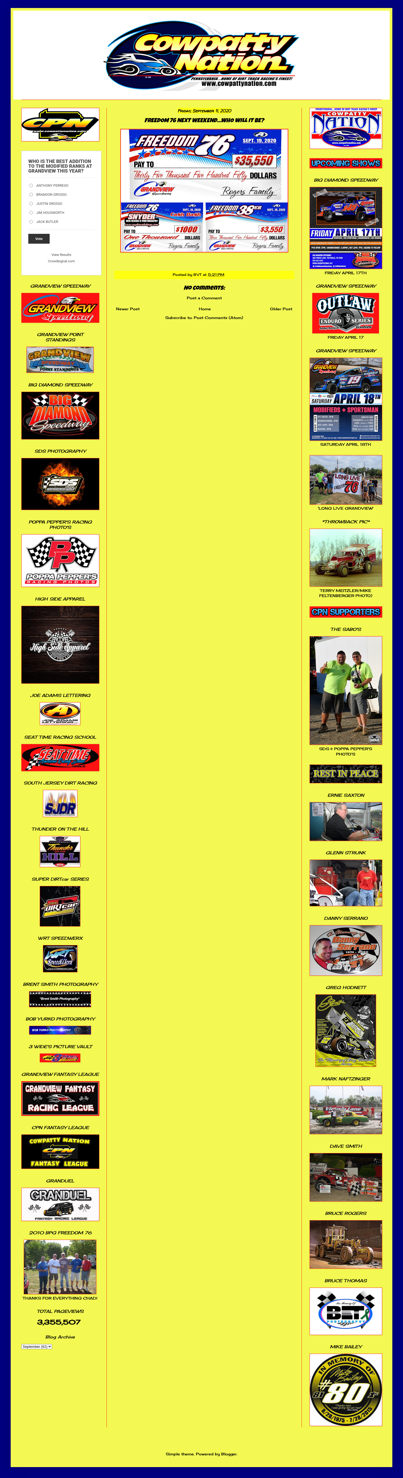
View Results (61, 255)
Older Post (281, 309)
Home (205, 309)
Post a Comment (204, 298)
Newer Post (128, 309)
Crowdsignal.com (61, 261)
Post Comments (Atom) (218, 317)
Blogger (229, 1454)
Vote (39, 239)
